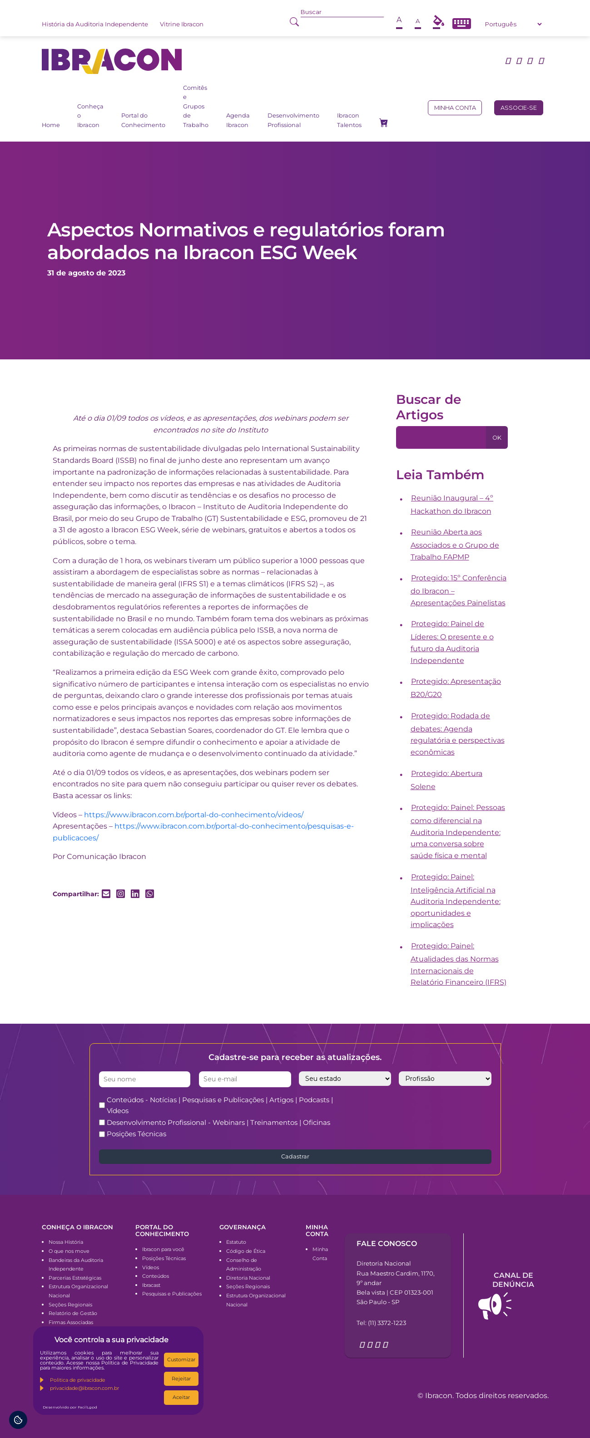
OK (496, 437)
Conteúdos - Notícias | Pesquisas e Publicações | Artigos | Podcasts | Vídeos (220, 1105)
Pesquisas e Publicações (172, 1294)
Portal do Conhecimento (143, 120)
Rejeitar (181, 1378)
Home (51, 125)
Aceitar (181, 1397)
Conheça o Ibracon (90, 115)
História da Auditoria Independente (95, 24)
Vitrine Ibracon (181, 24)
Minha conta (455, 107)
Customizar (181, 1359)
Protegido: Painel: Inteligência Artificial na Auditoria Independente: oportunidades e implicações (456, 901)
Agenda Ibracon (238, 120)
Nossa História (66, 1242)
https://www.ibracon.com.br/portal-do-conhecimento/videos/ (193, 814)
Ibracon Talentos (349, 120)
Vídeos (150, 1267)
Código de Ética (245, 1251)
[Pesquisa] (441, 437)
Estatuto (236, 1242)
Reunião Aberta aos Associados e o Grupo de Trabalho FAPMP (455, 544)
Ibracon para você (163, 1249)
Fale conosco (387, 1243)
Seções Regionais (70, 1304)
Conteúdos (155, 1276)
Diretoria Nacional (248, 1278)
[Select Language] (513, 24)
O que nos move (69, 1251)
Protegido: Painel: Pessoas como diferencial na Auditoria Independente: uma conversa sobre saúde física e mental (458, 831)
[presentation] (435, 1112)
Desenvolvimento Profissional (293, 120)
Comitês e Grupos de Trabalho (195, 106)
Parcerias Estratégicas (75, 1278)
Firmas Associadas (71, 1322)
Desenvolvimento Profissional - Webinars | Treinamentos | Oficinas (218, 1122)
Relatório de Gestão (73, 1313)
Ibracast (151, 1285)
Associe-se (519, 107)
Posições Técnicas (136, 1133)
